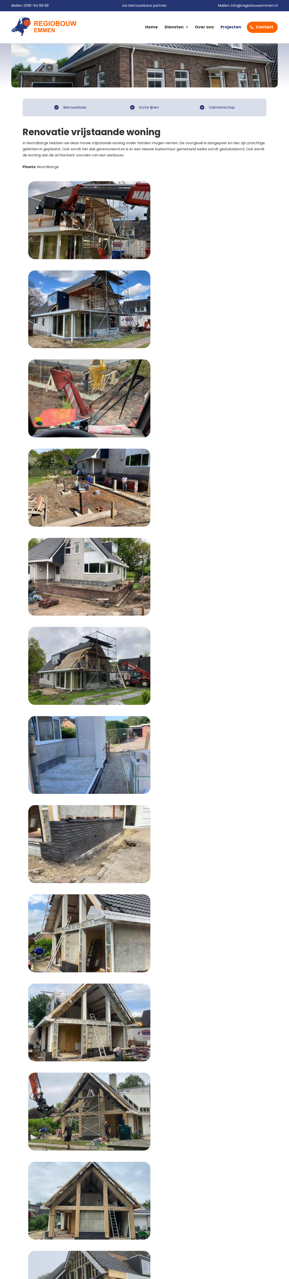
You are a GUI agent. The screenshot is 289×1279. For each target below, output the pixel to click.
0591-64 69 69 (36, 5)
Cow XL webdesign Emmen (250, 1271)
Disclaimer (75, 1271)
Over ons (204, 27)
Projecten (231, 27)
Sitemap (131, 1271)
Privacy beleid (104, 1271)
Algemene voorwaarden (35, 1271)
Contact (264, 27)
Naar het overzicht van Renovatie (60, 1109)
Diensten (174, 27)
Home (151, 27)
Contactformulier (243, 1149)
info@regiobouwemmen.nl (254, 5)
